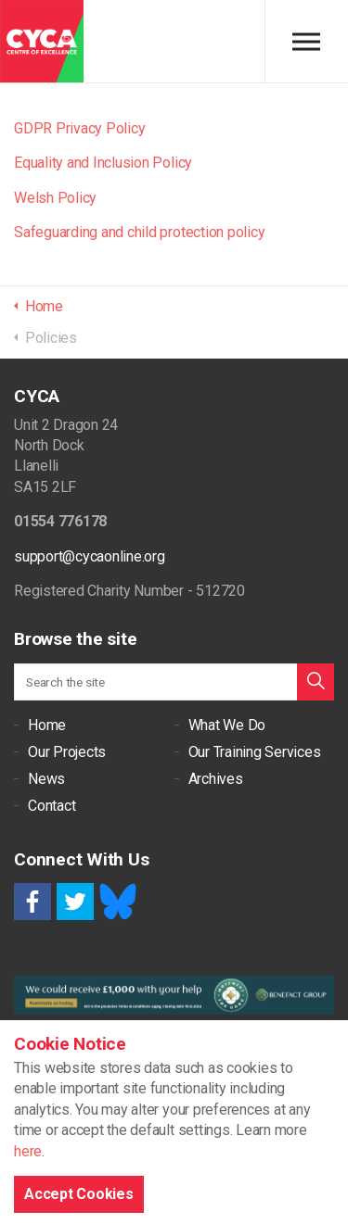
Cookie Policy (47, 1123)
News (46, 779)
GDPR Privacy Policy (79, 128)
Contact (51, 805)
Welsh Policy (55, 198)
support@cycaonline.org (89, 556)
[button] (315, 681)
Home (47, 725)
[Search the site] (174, 681)
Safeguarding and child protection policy (139, 232)
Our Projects (67, 752)
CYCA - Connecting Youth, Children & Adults (42, 41)
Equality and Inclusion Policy (103, 162)
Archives (215, 779)
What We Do (227, 725)
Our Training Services (254, 752)
